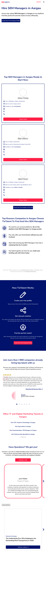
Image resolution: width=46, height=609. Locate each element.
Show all (23, 437)
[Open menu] (43, 2)
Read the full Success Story (34, 389)
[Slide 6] (29, 404)
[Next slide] (43, 481)
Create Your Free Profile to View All (23, 207)
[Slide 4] (24, 404)
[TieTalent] (6, 2)
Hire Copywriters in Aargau (23, 426)
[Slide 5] (26, 404)
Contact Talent (23, 119)
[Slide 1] (16, 404)
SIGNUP (38, 2)
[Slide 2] (19, 404)
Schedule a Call (23, 460)
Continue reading (23, 547)
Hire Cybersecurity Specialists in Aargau (23, 434)
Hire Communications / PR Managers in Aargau (23, 430)
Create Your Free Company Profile (11, 20)
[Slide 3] (21, 404)
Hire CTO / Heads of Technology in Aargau (23, 422)
